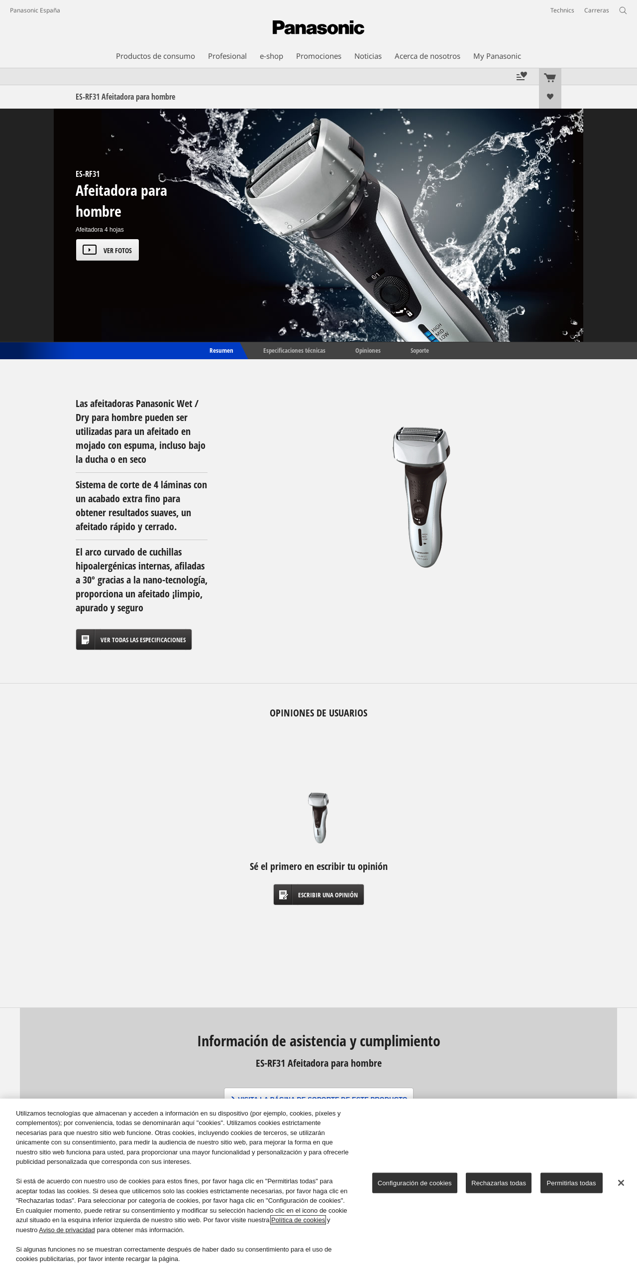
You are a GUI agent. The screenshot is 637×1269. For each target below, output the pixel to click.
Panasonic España (35, 10)
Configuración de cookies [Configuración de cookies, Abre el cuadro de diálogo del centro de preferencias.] (415, 1183)
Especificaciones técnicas (294, 349)
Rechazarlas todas (498, 1183)
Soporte (420, 349)
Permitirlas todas (571, 1183)
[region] (318, 1184)
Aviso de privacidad (67, 1230)
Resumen (220, 349)
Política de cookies (298, 1220)
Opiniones (368, 349)
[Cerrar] (621, 1183)
